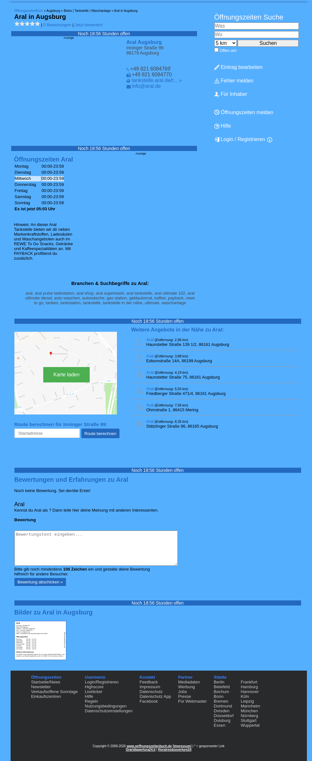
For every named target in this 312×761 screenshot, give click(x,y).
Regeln (91, 701)
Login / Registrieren (239, 139)
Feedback (149, 682)
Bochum (221, 691)
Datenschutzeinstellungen (109, 710)
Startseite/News (45, 682)
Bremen (221, 701)
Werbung (186, 686)
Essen (219, 725)
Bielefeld (222, 686)
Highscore (94, 686)
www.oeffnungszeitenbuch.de (149, 746)
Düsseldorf (224, 715)
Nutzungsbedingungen (106, 706)
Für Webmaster (192, 701)
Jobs (182, 691)
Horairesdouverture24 (175, 749)
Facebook (149, 701)
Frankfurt (249, 682)
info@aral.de (146, 86)
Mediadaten (189, 682)
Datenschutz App (155, 696)
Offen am (227, 50)
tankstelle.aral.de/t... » (157, 80)
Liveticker (94, 691)
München (249, 710)
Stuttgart (248, 720)
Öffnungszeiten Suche (248, 17)
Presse (184, 696)
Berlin (219, 682)
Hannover (250, 691)
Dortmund (223, 706)
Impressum (150, 686)
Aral (150, 339)
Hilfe (89, 696)
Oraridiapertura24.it (141, 749)
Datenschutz (151, 691)
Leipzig (247, 701)
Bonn (218, 696)
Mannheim (250, 706)
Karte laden (66, 374)
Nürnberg (249, 715)
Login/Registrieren (102, 682)
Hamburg (249, 686)
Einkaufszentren (46, 696)
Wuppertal (250, 725)
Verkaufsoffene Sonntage (54, 691)
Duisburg (222, 720)
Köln (245, 696)
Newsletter (41, 686)
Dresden (221, 710)
